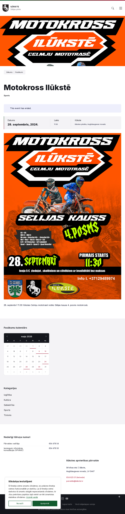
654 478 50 (54, 448)
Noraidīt (20, 503)
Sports (7, 95)
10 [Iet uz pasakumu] (45, 351)
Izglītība (8, 395)
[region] (33, 493)
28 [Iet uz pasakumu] (27, 367)
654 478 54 (54, 443)
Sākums (9, 72)
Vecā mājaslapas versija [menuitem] (85, 504)
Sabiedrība (9, 405)
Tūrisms (7, 415)
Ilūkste (14, 7)
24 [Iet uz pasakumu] (45, 362)
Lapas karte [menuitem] (67, 504)
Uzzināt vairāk (32, 497)
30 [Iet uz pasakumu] (39, 367)
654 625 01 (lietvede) (75, 477)
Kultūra (7, 400)
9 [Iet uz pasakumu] (39, 351)
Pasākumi (19, 72)
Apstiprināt (44, 503)
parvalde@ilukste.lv (74, 481)
